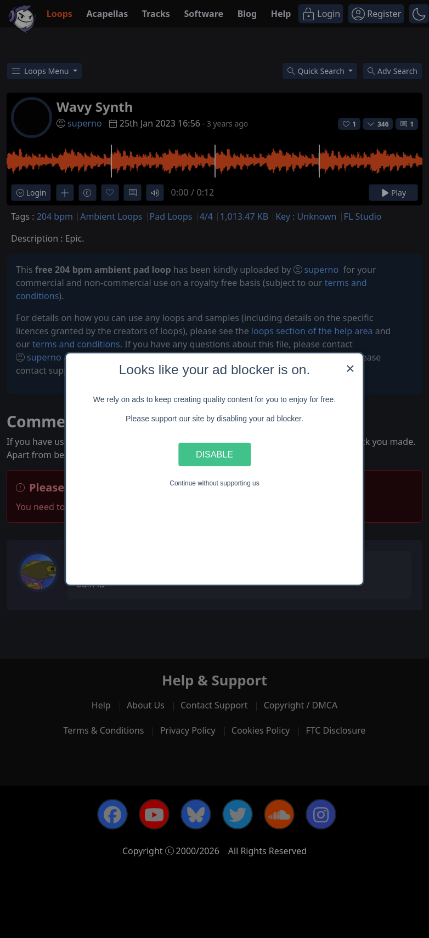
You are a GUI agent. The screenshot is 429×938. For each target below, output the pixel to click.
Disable (214, 454)
